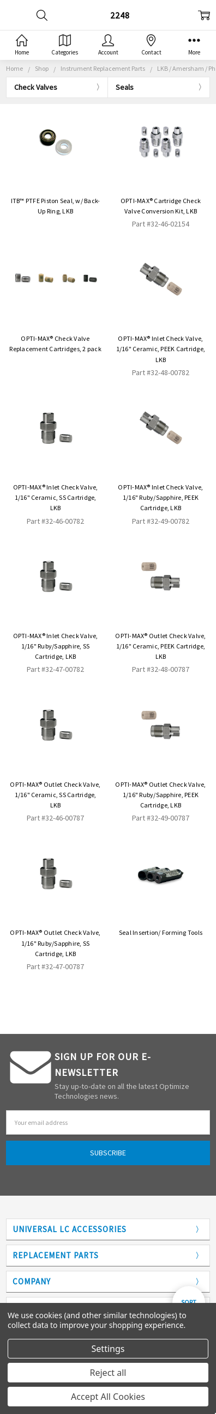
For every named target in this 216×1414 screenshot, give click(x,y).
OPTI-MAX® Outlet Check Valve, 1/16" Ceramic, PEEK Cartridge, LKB (160, 646)
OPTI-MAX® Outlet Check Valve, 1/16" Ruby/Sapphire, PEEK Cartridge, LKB (160, 794)
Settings (108, 1349)
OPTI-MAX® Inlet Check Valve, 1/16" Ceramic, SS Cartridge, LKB (55, 497)
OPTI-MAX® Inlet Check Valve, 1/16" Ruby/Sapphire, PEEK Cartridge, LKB (160, 497)
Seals (125, 87)
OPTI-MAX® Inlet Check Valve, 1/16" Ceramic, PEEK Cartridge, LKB (161, 348)
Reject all (108, 1373)
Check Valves (35, 87)
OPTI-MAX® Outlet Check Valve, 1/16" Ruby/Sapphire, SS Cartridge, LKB (55, 942)
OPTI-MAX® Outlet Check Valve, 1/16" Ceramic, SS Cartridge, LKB (55, 794)
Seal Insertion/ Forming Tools (160, 932)
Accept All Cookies (108, 1397)
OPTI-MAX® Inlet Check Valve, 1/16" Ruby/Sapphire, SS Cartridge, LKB (55, 646)
